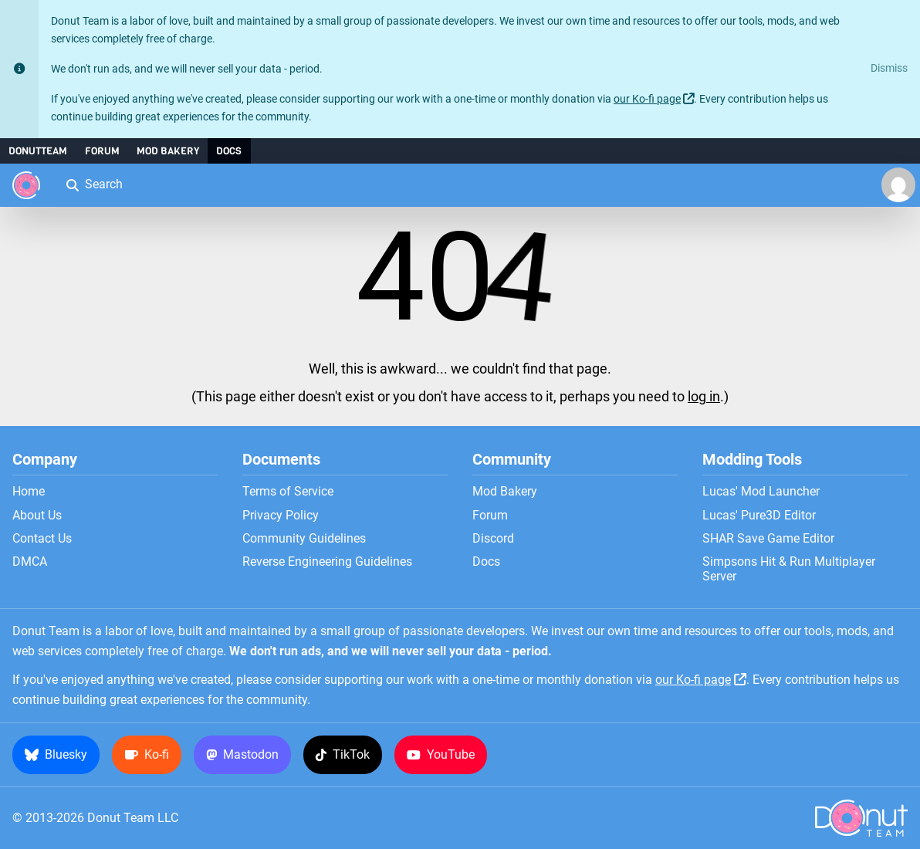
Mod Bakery (168, 150)
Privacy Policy (280, 516)
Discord (493, 539)
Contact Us (42, 539)
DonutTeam (37, 150)
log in (704, 396)
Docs (229, 150)
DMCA (29, 562)
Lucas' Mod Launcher (761, 492)
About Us (37, 516)
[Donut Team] (26, 185)
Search (94, 184)
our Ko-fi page (647, 99)
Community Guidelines (304, 539)
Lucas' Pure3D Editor (759, 516)
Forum (102, 150)
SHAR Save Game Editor (768, 539)
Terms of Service (287, 492)
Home (28, 492)
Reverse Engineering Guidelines (327, 562)
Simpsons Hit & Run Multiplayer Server (788, 569)
